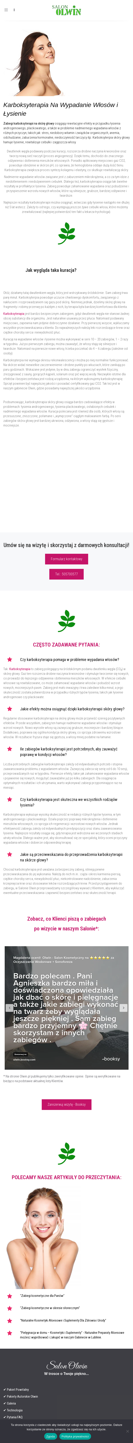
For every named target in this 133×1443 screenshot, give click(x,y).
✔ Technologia (13, 1410)
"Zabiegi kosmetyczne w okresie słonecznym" (50, 1308)
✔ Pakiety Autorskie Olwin (20, 1396)
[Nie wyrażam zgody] (127, 1431)
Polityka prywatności (75, 1436)
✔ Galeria (9, 1403)
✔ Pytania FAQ (13, 1417)
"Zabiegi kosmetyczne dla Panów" (42, 1296)
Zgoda (50, 1436)
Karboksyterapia (13, 314)
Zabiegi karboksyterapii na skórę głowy (28, 123)
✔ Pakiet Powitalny (16, 1390)
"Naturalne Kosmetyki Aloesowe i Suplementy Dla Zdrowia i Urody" (63, 1320)
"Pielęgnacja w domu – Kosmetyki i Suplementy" (51, 1333)
